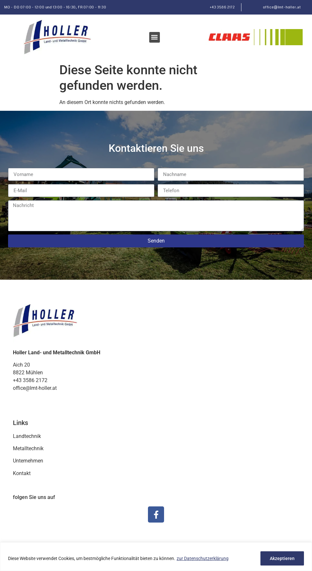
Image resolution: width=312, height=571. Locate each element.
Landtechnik (27, 436)
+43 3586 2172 (222, 7)
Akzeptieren (282, 558)
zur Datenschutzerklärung (203, 558)
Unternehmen (28, 461)
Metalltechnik (28, 448)
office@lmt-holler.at (282, 7)
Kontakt (22, 473)
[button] (154, 37)
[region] (156, 556)
